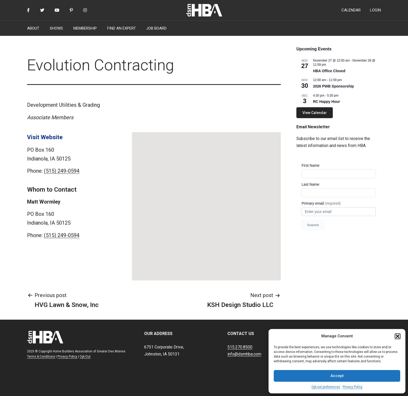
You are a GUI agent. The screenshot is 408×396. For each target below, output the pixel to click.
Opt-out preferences (325, 387)
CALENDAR (351, 10)
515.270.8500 (239, 347)
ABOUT (33, 28)
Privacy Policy (352, 387)
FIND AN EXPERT (121, 28)
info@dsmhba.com (244, 354)
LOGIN (375, 10)
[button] (397, 336)
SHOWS (56, 28)
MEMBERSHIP (85, 28)
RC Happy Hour (326, 101)
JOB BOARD (156, 28)
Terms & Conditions (41, 356)
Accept (337, 375)
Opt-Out (85, 356)
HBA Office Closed (329, 71)
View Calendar (314, 113)
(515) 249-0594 (61, 171)
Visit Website (45, 137)
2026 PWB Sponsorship (333, 86)
